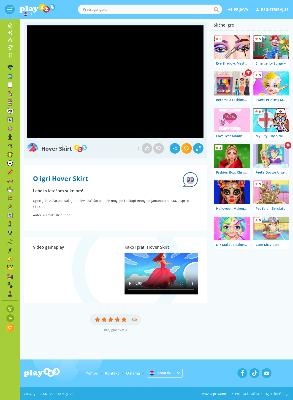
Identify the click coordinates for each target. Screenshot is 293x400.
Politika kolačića (247, 394)
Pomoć (92, 373)
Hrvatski (160, 373)
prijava (238, 9)
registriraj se (272, 9)
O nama (133, 373)
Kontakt (112, 373)
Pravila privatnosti (216, 394)
